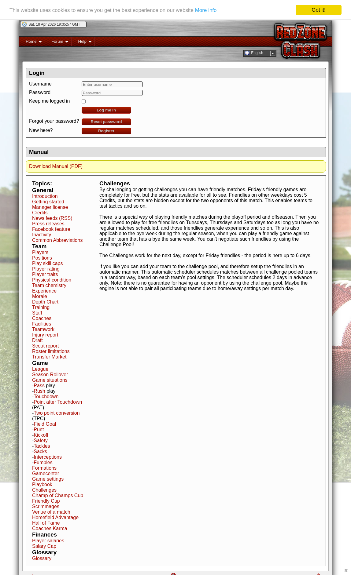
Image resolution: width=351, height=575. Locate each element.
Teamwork (43, 329)
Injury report (45, 334)
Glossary (41, 558)
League (40, 368)
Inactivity (41, 234)
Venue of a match (51, 511)
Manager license (50, 206)
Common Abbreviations (57, 239)
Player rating (46, 268)
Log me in (106, 109)
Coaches (41, 318)
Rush (39, 390)
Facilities (41, 323)
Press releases (48, 223)
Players (40, 252)
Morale (39, 296)
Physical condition (51, 279)
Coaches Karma (49, 528)
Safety (40, 440)
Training (41, 307)
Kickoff (41, 434)
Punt (39, 429)
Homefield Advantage (55, 517)
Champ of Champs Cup (57, 495)
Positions (42, 257)
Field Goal (45, 423)
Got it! (318, 10)
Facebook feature (51, 228)
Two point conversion (56, 412)
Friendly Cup (46, 500)
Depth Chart (45, 301)
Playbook (42, 484)
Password (39, 92)
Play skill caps (47, 263)
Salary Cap (44, 545)
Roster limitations (51, 351)
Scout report (45, 345)
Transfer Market (49, 356)
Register (106, 130)
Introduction (45, 195)
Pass (39, 385)
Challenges (44, 489)
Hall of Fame (46, 522)
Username (40, 83)
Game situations (50, 379)
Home (30, 42)
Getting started (48, 201)
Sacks (40, 451)
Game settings (48, 478)
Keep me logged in (49, 100)
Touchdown (46, 396)
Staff (37, 312)
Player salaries (48, 540)
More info (206, 10)
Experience (44, 290)
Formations (44, 467)
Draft (37, 340)
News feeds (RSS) (52, 217)
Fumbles (43, 462)
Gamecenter (45, 473)
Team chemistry (49, 285)
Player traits (45, 274)
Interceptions (48, 456)
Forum (56, 42)
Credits (40, 212)
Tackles (42, 445)
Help (81, 42)
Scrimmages (45, 506)
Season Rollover (50, 374)
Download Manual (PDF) (56, 166)
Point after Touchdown (58, 401)
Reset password (106, 121)
